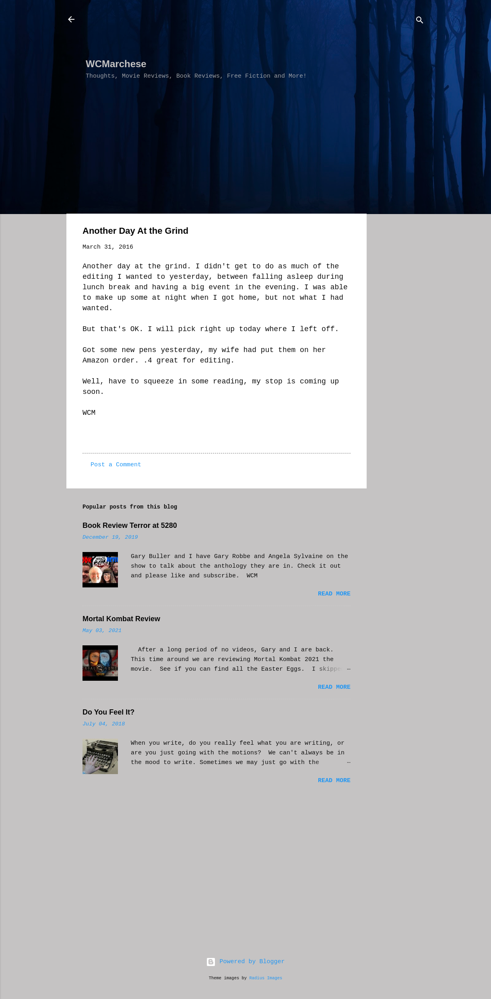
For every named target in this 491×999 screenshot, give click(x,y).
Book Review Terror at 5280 (130, 525)
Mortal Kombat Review (121, 619)
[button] (346, 232)
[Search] (420, 22)
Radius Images (265, 978)
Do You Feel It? (108, 712)
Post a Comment (116, 464)
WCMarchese (116, 63)
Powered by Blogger (245, 961)
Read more (334, 594)
